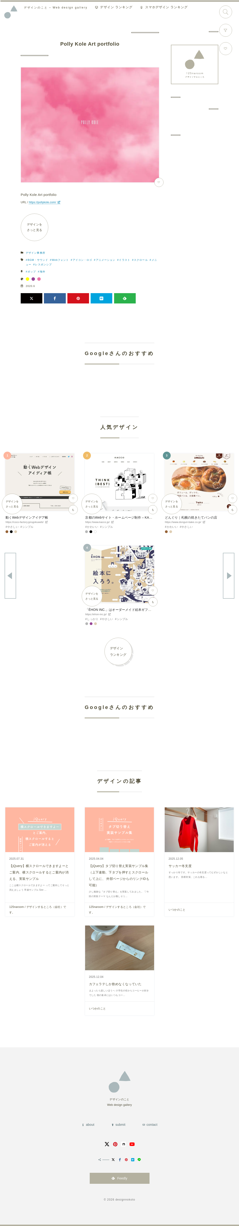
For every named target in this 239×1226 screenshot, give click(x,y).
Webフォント (60, 260)
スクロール (141, 260)
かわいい (92, 526)
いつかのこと (177, 909)
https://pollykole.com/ (42, 202)
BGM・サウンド (38, 260)
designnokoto (125, 1199)
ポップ (32, 271)
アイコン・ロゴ (82, 260)
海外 (42, 271)
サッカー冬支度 (180, 866)
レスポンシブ (43, 264)
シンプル (28, 526)
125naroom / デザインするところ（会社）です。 (37, 909)
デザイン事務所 (35, 252)
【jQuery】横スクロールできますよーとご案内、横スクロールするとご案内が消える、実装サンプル (39, 872)
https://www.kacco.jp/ (97, 522)
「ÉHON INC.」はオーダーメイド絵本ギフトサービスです (128, 610)
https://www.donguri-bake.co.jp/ (183, 522)
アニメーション (105, 260)
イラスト (124, 260)
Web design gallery (56, 8)
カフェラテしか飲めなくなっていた (115, 984)
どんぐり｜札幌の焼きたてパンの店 (191, 517)
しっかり (92, 619)
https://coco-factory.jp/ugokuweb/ (24, 522)
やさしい (13, 526)
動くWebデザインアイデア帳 (27, 517)
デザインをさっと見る (34, 227)
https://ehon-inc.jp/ (96, 614)
